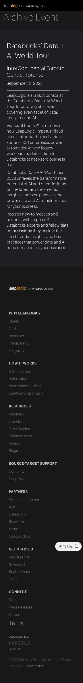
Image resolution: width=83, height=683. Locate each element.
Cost (12, 328)
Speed (14, 321)
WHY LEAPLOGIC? (25, 313)
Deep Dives (18, 479)
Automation (18, 379)
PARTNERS (18, 492)
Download (17, 564)
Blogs (13, 451)
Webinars (16, 414)
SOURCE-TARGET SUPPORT (33, 463)
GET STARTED (21, 549)
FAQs (13, 579)
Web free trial (19, 557)
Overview (16, 471)
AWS (12, 507)
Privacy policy (34, 666)
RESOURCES (20, 406)
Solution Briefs (20, 436)
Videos (14, 443)
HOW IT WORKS (23, 363)
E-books (15, 421)
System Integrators (24, 500)
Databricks (17, 514)
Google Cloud (20, 536)
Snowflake (17, 522)
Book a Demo (19, 572)
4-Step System (20, 371)
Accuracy (16, 336)
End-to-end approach (26, 393)
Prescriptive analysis (25, 386)
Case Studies (19, 429)
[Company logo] (68, 546)
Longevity (16, 351)
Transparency (19, 343)
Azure (13, 529)
